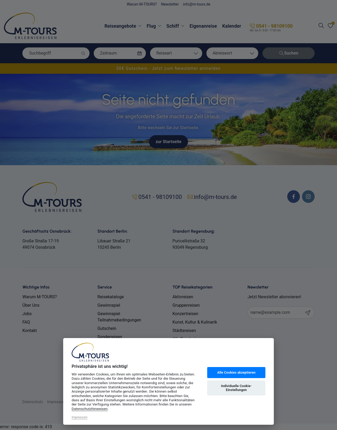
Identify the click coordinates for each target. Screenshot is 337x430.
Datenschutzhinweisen (90, 409)
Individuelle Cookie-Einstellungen (236, 388)
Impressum (79, 417)
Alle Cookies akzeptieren (236, 372)
